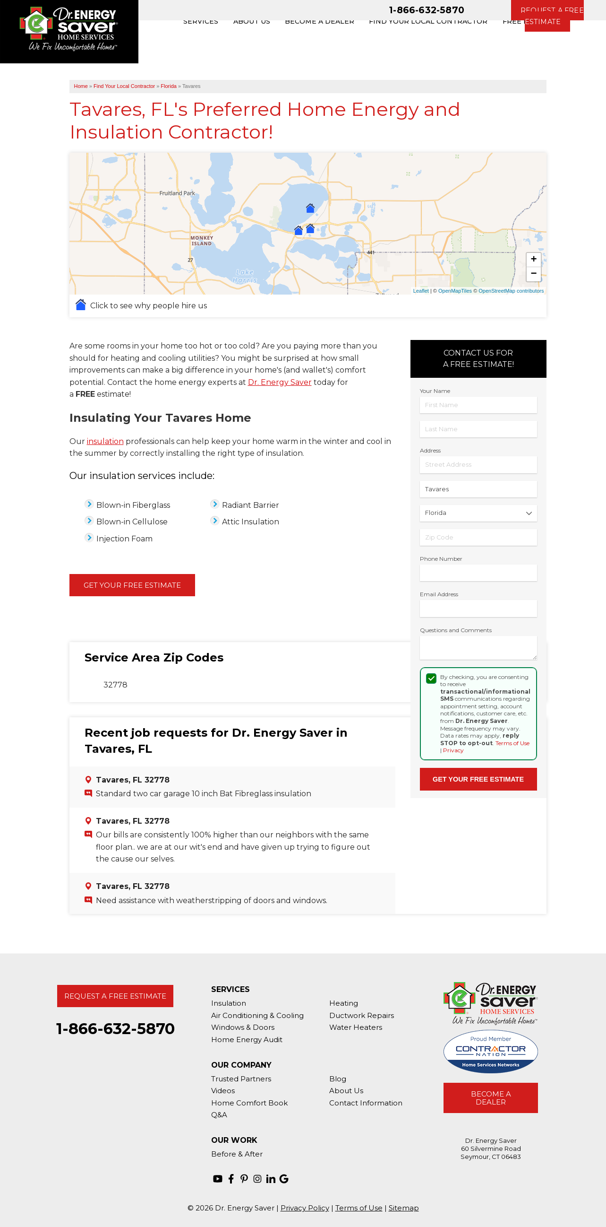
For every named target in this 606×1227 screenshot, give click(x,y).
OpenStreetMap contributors (511, 291)
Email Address (439, 594)
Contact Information (365, 1102)
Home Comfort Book (249, 1102)
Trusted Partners (241, 1078)
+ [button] (533, 260)
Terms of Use (512, 743)
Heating (343, 1003)
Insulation (228, 1003)
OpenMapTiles (455, 291)
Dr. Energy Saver (280, 382)
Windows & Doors (242, 1027)
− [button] (533, 274)
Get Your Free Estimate (132, 585)
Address (430, 450)
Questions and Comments (456, 630)
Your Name (435, 390)
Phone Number (441, 558)
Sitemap (404, 1207)
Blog (337, 1078)
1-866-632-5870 (426, 10)
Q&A (219, 1114)
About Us (346, 1090)
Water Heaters (355, 1027)
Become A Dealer (491, 1097)
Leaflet (421, 291)
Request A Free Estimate (115, 996)
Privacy (453, 750)
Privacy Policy (305, 1207)
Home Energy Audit (246, 1039)
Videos (223, 1090)
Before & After (237, 1153)
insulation (105, 441)
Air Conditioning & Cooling (257, 1015)
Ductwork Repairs (361, 1015)
